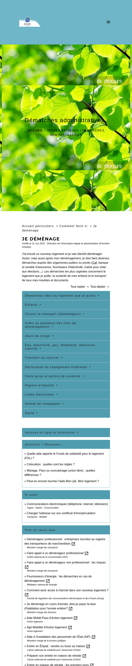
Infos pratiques (63, 130)
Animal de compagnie (43, 403)
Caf (94, 262)
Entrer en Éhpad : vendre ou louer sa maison (58, 646)
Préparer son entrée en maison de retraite (57, 655)
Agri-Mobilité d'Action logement (49, 627)
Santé (30, 413)
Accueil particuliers (38, 226)
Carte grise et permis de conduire (53, 376)
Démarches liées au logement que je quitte (61, 295)
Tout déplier (100, 286)
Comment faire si (74, 226)
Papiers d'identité (40, 385)
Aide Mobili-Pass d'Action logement (52, 617)
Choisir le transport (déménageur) (53, 314)
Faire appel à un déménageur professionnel (58, 553)
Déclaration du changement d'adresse (56, 367)
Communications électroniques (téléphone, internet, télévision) (67, 504)
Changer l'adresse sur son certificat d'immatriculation (61, 513)
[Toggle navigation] (108, 22)
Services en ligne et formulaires (50, 432)
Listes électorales (40, 394)
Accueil (35, 130)
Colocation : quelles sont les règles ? (51, 464)
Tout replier (80, 286)
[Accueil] (35, 22)
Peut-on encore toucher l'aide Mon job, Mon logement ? (63, 481)
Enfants (32, 304)
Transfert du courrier (42, 357)
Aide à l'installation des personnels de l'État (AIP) (61, 636)
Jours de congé (38, 335)
